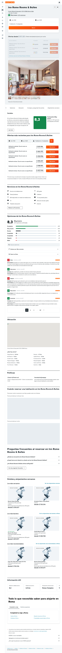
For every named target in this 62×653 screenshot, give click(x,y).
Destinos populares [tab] (25, 607)
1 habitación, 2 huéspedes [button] (15, 24)
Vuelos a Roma (14, 616)
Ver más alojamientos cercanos (52, 483)
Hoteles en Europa (23, 648)
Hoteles (16, 648)
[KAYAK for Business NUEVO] (2, 26)
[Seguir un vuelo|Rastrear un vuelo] (2, 20)
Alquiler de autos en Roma (40, 616)
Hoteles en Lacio (40, 648)
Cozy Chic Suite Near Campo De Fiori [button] (17, 561)
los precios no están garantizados (40, 631)
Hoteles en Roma (14, 618)
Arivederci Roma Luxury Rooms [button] (41, 501)
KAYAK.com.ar (10, 648)
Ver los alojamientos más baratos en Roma (49, 513)
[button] (2, 2)
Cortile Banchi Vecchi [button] (39, 531)
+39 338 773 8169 (12, 13)
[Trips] (2, 30)
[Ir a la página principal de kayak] (9, 2)
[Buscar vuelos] (2, 6)
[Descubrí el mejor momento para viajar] (2, 23)
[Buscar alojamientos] (2, 9)
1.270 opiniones (21, 15)
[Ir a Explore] (2, 17)
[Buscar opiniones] (35, 245)
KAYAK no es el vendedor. (34, 635)
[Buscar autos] (2, 13)
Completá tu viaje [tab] (14, 607)
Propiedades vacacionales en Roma (42, 618)
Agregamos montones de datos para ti (34, 638)
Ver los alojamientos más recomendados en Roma (48, 543)
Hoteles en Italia (32, 648)
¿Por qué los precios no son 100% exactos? (34, 641)
